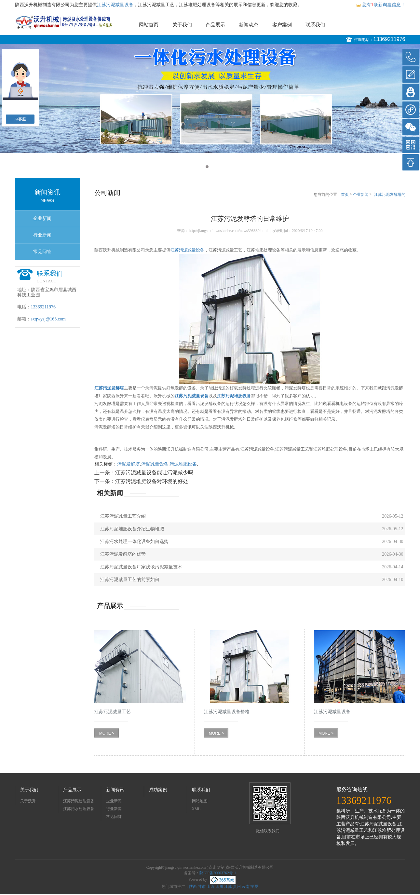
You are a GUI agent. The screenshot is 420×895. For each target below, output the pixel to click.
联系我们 (315, 24)
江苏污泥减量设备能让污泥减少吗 (154, 472)
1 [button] (207, 166)
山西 (210, 886)
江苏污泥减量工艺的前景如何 (129, 579)
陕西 (193, 886)
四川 (219, 886)
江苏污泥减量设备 (115, 4)
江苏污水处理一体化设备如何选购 (134, 541)
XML (196, 809)
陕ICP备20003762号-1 (217, 873)
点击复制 (216, 867)
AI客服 (20, 119)
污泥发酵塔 (128, 464)
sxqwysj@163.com (48, 319)
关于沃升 (28, 801)
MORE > (106, 733)
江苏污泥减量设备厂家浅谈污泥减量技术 (141, 566)
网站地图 (200, 801)
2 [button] (213, 166)
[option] (210, 98)
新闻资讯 (115, 789)
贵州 (237, 886)
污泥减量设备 (155, 464)
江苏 (228, 886)
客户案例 (282, 24)
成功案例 (158, 789)
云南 (246, 886)
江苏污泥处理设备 (78, 801)
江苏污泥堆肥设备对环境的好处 (151, 481)
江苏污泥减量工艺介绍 (123, 516)
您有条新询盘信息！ (380, 4)
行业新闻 (42, 235)
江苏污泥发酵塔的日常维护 (389, 194)
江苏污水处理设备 (78, 809)
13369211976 (389, 39)
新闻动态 (248, 24)
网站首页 (148, 24)
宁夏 (254, 886)
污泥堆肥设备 (183, 464)
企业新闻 (42, 218)
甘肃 (202, 886)
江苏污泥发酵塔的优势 (123, 554)
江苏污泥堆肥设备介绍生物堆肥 (132, 528)
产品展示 (215, 24)
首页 (345, 194)
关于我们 (182, 24)
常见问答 (42, 251)
